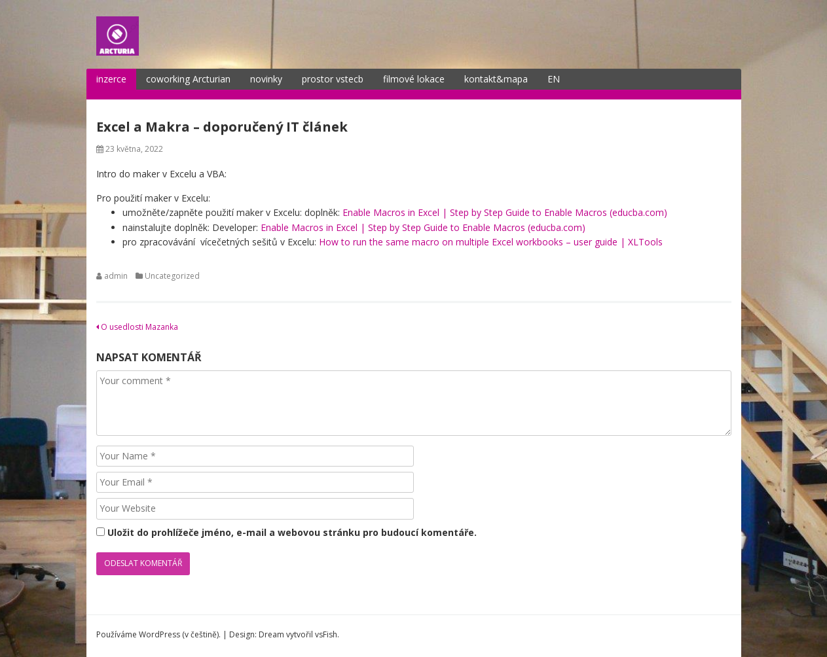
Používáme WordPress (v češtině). (158, 634)
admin (116, 275)
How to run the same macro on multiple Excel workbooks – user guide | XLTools (491, 242)
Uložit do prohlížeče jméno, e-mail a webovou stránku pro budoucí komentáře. (292, 532)
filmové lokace (414, 79)
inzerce (111, 79)
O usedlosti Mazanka (137, 326)
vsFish (326, 634)
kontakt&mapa (496, 79)
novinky (266, 79)
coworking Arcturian (188, 79)
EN (553, 79)
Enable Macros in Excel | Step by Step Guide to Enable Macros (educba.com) (504, 212)
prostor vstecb (332, 79)
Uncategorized (172, 275)
